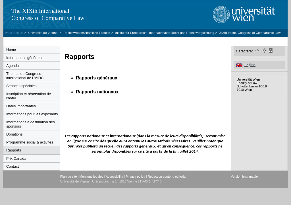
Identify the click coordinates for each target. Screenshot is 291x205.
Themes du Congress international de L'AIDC (24, 75)
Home (11, 50)
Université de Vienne (43, 32)
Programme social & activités (29, 142)
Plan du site (68, 176)
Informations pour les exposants (32, 114)
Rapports (13, 150)
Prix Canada (16, 158)
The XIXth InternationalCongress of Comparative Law (47, 14)
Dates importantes (21, 106)
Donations (14, 134)
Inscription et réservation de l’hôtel (28, 96)
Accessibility (114, 176)
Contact (12, 166)
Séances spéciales (21, 86)
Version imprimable (244, 176)
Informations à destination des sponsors (30, 124)
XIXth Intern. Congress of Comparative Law (249, 32)
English (249, 65)
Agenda (12, 65)
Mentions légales (91, 176)
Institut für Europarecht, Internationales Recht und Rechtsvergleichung (164, 32)
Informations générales (24, 58)
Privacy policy (135, 176)
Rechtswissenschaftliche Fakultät (86, 32)
